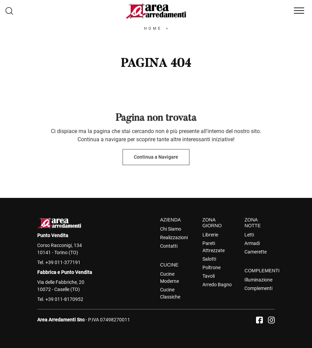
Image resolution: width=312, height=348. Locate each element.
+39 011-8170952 (64, 299)
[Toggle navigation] (299, 11)
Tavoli (208, 276)
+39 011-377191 (63, 262)
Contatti (169, 246)
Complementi (258, 288)
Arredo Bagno (217, 284)
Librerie (210, 234)
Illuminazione (258, 279)
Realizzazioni (174, 237)
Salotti (209, 259)
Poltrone (211, 267)
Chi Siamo (170, 229)
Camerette (255, 252)
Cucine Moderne (169, 277)
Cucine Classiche (170, 293)
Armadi (252, 243)
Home (153, 28)
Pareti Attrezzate (213, 247)
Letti (249, 234)
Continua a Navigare (156, 157)
